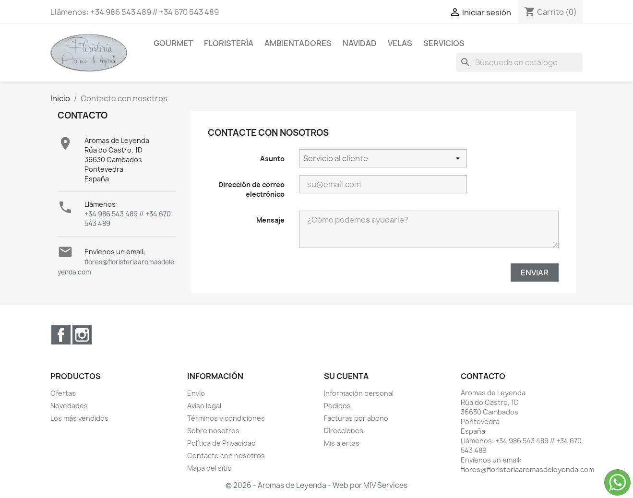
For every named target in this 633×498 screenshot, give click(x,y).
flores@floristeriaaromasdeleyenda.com (527, 469)
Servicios (444, 43)
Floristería (228, 43)
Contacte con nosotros (226, 455)
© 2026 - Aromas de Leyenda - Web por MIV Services (316, 485)
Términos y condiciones (226, 418)
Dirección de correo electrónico (251, 189)
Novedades (69, 405)
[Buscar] (519, 62)
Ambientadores (298, 43)
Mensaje (270, 220)
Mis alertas (341, 443)
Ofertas (63, 393)
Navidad (360, 43)
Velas (400, 43)
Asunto (272, 158)
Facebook (61, 334)
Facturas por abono (356, 418)
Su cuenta (346, 376)
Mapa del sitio (209, 468)
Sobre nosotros (213, 430)
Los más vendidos (79, 418)
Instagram (82, 334)
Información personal (359, 393)
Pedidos (337, 405)
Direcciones (343, 430)
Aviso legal (204, 405)
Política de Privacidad (221, 443)
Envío (196, 393)
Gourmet (173, 43)
